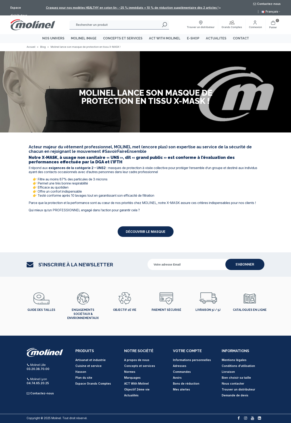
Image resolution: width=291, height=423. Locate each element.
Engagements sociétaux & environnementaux (83, 314)
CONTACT (241, 38)
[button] (146, 231)
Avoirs (177, 377)
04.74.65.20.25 (38, 383)
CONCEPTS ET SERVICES (122, 38)
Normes (129, 371)
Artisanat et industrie (90, 360)
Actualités (131, 395)
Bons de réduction (186, 383)
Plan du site (83, 377)
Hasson (80, 371)
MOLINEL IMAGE (84, 38)
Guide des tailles (41, 309)
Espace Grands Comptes (93, 383)
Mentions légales (234, 360)
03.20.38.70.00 (38, 369)
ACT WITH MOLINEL (164, 38)
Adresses (179, 366)
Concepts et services (139, 366)
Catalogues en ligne (250, 309)
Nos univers (53, 38)
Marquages (132, 377)
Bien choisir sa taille (236, 377)
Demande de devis (235, 395)
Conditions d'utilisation (238, 366)
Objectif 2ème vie (137, 389)
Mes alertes (181, 389)
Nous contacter (233, 383)
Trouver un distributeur (238, 389)
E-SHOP (193, 38)
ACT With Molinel (136, 383)
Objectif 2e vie (124, 309)
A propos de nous (136, 360)
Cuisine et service (88, 366)
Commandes (182, 371)
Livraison (228, 371)
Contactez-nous (42, 393)
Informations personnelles (192, 360)
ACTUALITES (216, 38)
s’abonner (245, 264)
